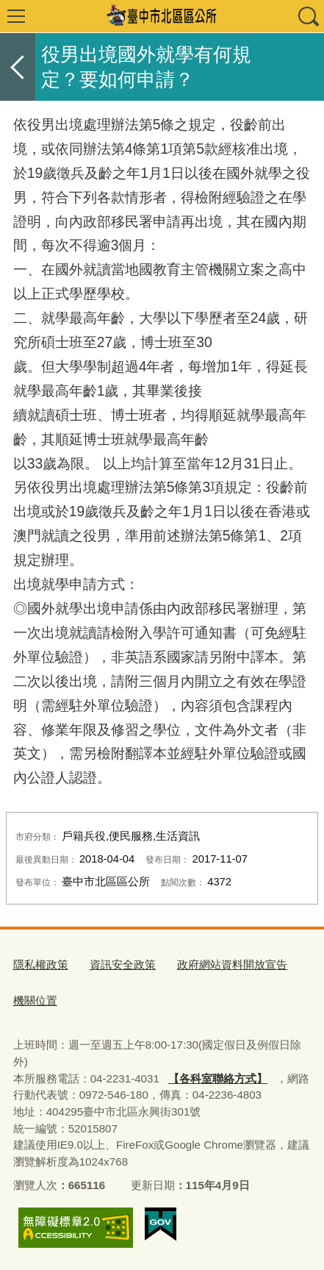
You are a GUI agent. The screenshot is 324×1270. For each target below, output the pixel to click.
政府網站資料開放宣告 (232, 964)
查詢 (308, 16)
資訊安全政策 (123, 964)
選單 (16, 16)
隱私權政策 (40, 964)
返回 (17, 67)
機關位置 (35, 1000)
